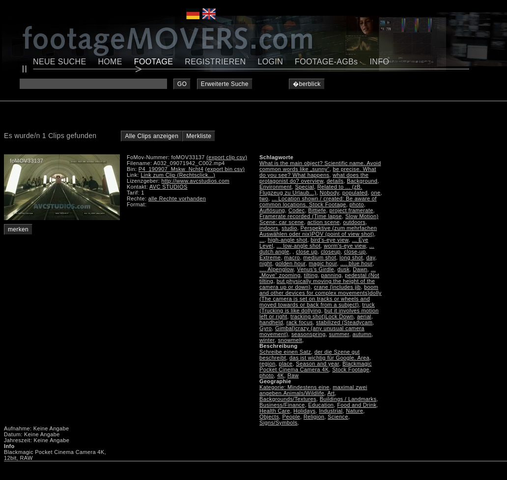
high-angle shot (287, 240)
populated (354, 193)
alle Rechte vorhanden (177, 198)
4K (280, 375)
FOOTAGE (153, 61)
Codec (296, 210)
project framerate (351, 210)
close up (306, 251)
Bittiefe (317, 210)
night (265, 263)
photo (356, 204)
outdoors (354, 222)
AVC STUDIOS (168, 187)
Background (362, 181)
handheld (271, 322)
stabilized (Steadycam (344, 322)
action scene (323, 222)
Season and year (317, 364)
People (291, 417)
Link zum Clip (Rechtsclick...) (178, 175)
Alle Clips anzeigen (151, 136)
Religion (314, 417)
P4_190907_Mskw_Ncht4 (171, 169)
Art (331, 393)
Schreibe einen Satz (285, 352)
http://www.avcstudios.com (195, 181)
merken (18, 229)
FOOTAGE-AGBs (326, 61)
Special (304, 187)
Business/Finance (282, 405)
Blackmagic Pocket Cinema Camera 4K (315, 366)
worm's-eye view (345, 246)
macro (292, 257)
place (286, 364)
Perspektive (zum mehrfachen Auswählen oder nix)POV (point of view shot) (318, 231)
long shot (351, 257)
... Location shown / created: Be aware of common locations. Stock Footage (318, 201)
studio (289, 228)
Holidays (304, 411)
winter (267, 340)
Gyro (265, 328)
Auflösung (272, 210)
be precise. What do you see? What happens (317, 172)
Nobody (329, 193)
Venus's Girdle (315, 269)
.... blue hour (356, 263)
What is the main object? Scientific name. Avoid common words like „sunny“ (320, 166)
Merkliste (198, 136)
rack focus (299, 322)
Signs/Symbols (278, 422)
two (263, 198)
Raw (293, 375)
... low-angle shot (298, 246)
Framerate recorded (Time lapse (300, 216)
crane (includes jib (337, 287)
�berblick (307, 84)
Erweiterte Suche (225, 84)
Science (338, 417)
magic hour (323, 263)
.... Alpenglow (276, 269)
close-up (355, 251)
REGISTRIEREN (215, 61)
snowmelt (290, 340)
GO (182, 84)
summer (339, 334)
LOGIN (270, 61)
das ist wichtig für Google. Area (329, 358)
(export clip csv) (226, 157)
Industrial (330, 411)
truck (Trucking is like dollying (317, 307)
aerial (364, 316)
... (261, 240)
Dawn (360, 269)
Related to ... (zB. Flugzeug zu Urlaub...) (310, 190)
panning (331, 275)
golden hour (290, 263)
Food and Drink (356, 405)
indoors (269, 228)
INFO (379, 61)
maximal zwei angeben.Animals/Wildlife (313, 390)
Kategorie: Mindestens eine (294, 387)
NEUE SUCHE (59, 61)
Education (321, 405)
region (267, 364)
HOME (110, 61)
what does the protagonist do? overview (313, 178)
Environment (275, 187)
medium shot (319, 257)
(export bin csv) (225, 169)
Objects (269, 417)
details (335, 181)
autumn (361, 334)
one (375, 193)
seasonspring (308, 334)
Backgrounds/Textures (287, 399)
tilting (311, 275)
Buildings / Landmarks (348, 399)
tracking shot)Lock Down (322, 316)
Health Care (274, 411)
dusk (344, 269)
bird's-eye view (329, 240)
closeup (330, 251)
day (370, 257)
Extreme (270, 257)
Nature (354, 411)
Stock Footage (350, 369)
